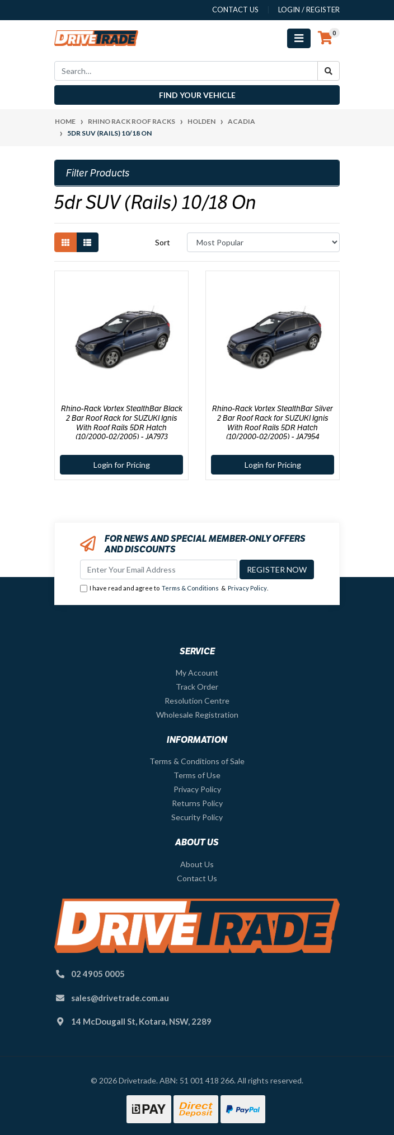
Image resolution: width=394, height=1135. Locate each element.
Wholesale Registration (197, 714)
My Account (197, 672)
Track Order (197, 686)
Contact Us (197, 878)
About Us (197, 864)
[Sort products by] (263, 242)
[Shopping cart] (325, 38)
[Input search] (186, 71)
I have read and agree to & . (174, 588)
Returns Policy (197, 803)
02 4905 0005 (98, 974)
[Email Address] (158, 569)
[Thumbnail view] (65, 242)
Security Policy (197, 817)
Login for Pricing (121, 464)
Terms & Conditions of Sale (197, 761)
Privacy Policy (247, 588)
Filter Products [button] (98, 173)
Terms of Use (197, 775)
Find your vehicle (197, 95)
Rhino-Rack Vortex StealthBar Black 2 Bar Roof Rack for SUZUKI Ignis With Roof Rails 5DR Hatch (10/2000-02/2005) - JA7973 (121, 422)
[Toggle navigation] (299, 38)
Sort (162, 242)
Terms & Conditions (190, 588)
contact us (235, 9)
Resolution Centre (197, 700)
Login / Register (309, 9)
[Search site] (328, 71)
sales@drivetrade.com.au (120, 998)
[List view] (87, 242)
